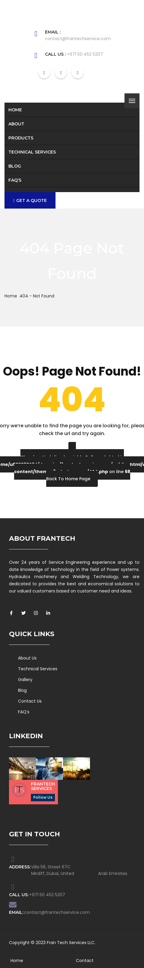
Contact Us (30, 701)
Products (20, 138)
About (16, 124)
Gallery (25, 680)
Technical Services (32, 152)
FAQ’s (14, 180)
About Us (27, 658)
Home (15, 110)
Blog (14, 166)
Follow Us (42, 797)
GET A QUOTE (30, 200)
